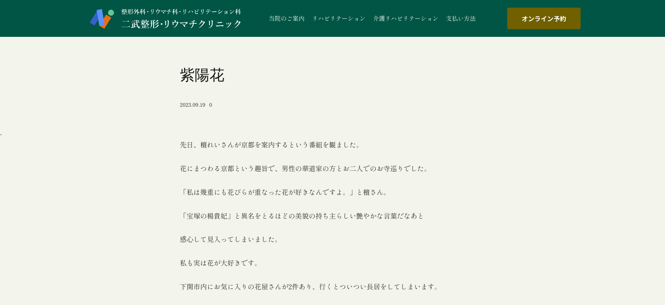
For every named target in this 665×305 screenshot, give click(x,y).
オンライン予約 (544, 18)
